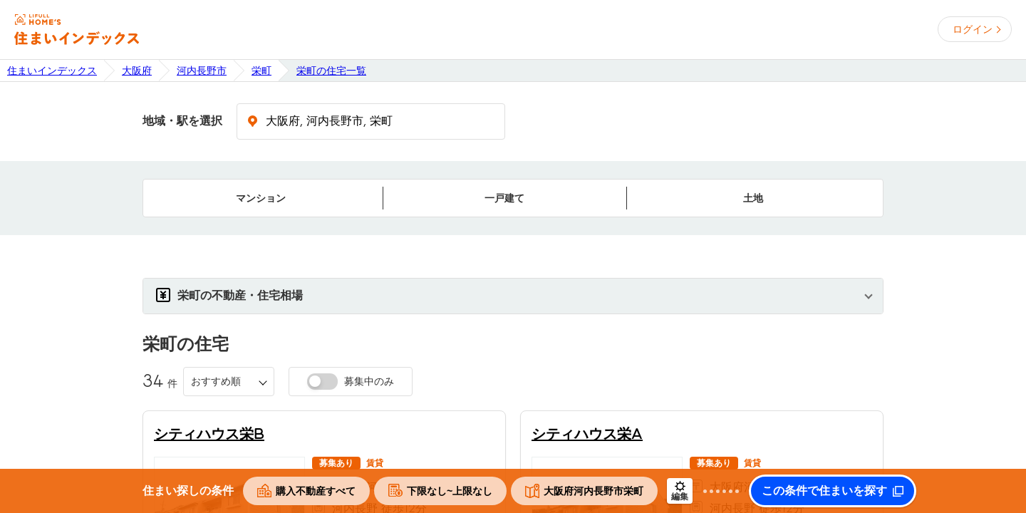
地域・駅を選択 (182, 121)
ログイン (973, 29)
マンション (261, 198)
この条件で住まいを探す (824, 491)
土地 (753, 198)
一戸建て (504, 198)
